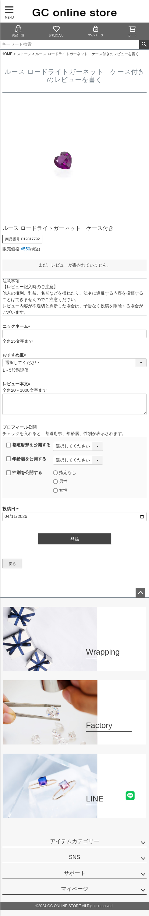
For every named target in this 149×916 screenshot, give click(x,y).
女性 (60, 490)
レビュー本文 (17, 383)
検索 (144, 44)
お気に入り (56, 31)
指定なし (64, 472)
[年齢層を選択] (78, 460)
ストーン (24, 54)
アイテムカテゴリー (74, 841)
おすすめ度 (15, 354)
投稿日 (11, 508)
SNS (74, 857)
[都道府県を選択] (78, 446)
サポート (75, 873)
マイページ (95, 31)
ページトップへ (140, 593)
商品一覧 (18, 31)
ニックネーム (17, 326)
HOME (7, 54)
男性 (60, 481)
